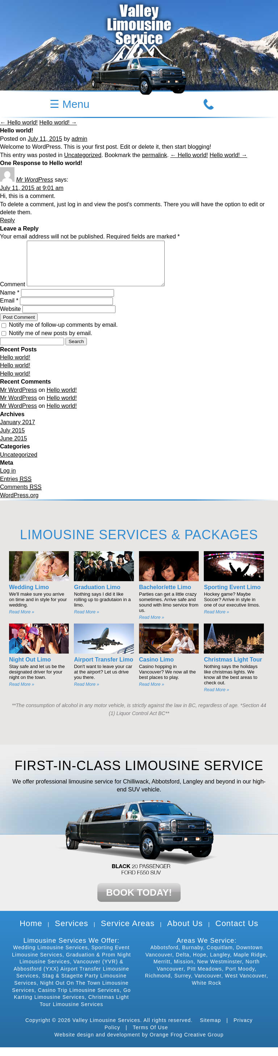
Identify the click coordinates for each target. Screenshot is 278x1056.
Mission (183, 970)
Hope (199, 963)
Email (9, 309)
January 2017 (17, 431)
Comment (12, 293)
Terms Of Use (150, 1036)
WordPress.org (19, 504)
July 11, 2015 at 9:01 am (31, 188)
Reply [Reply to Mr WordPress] (7, 220)
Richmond (158, 984)
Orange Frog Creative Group (187, 1043)
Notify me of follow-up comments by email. (63, 333)
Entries (15, 488)
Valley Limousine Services (106, 1029)
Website (10, 317)
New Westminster (219, 970)
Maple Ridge (249, 963)
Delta (183, 963)
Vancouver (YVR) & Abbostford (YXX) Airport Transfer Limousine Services (71, 977)
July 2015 (12, 439)
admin (80, 139)
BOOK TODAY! (139, 901)
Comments (21, 496)
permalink (154, 155)
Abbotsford (164, 956)
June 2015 (13, 447)
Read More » (21, 620)
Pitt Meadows (204, 977)
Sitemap (210, 1029)
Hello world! (15, 366)
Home (31, 932)
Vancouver (207, 984)
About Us (185, 932)
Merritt (161, 970)
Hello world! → (58, 122)
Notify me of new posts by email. (50, 342)
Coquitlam (220, 956)
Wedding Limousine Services (50, 956)
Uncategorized (82, 155)
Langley (220, 963)
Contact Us (236, 932)
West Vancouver (245, 984)
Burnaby (192, 956)
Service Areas (128, 932)
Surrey (182, 984)
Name (9, 301)
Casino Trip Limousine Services (79, 999)
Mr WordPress (34, 180)
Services (71, 932)
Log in (8, 479)
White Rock (207, 991)
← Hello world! (19, 122)
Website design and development (97, 1043)
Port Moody (240, 977)
